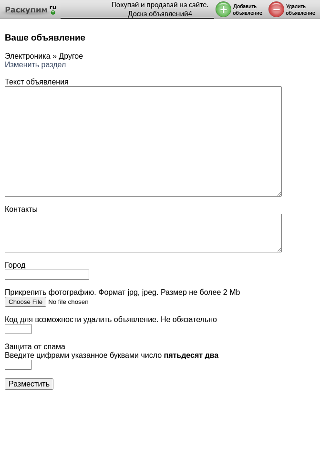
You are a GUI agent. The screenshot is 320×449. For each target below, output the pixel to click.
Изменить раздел (35, 65)
